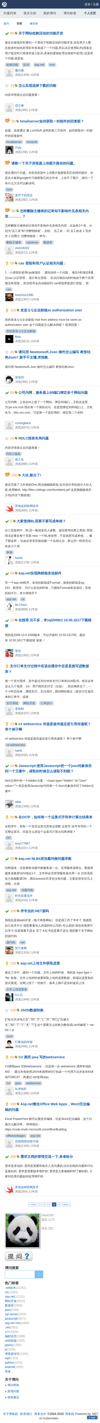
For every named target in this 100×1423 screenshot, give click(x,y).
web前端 (15, 1340)
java (18, 1083)
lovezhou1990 (24, 295)
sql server (15, 1314)
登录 (87, 4)
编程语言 (15, 1336)
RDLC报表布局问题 (33, 438)
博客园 (69, 1414)
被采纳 (34, 23)
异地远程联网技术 (27, 506)
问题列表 (10, 13)
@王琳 (19, 105)
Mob (18, 337)
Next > (66, 1204)
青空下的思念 (24, 195)
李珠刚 (19, 709)
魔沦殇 (19, 70)
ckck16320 (22, 248)
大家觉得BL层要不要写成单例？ (41, 521)
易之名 (19, 459)
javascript (15, 1318)
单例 (9, 552)
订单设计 (46, 703)
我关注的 (30, 13)
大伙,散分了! (31, 475)
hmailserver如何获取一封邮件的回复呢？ (52, 121)
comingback (23, 423)
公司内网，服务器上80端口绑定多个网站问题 (53, 392)
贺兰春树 (21, 948)
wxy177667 (22, 843)
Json (9, 1036)
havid (18, 750)
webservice (33, 1083)
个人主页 (90, 13)
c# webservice (15, 745)
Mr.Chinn (21, 605)
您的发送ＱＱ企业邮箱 (20, 331)
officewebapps (15, 1136)
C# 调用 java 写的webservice (41, 1057)
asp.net (39, 64)
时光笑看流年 (24, 896)
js (10, 1349)
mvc (52, 64)
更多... (9, 1371)
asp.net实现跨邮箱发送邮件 (39, 573)
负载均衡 (27, 890)
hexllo (19, 558)
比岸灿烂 (21, 1089)
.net (11, 1327)
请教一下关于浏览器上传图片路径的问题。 (44, 163)
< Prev (32, 1204)
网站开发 (29, 703)
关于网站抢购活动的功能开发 (40, 33)
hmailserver (14, 142)
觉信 (18, 651)
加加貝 (19, 377)
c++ (11, 1332)
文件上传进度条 (16, 989)
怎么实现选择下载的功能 (37, 86)
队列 (26, 64)
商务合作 (40, 1414)
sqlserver (32, 242)
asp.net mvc (17, 1323)
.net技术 (15, 1288)
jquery (13, 1345)
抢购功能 (12, 64)
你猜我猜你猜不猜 (27, 1141)
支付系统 (12, 703)
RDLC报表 (13, 454)
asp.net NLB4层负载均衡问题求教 (44, 859)
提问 (6, 23)
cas (8, 289)
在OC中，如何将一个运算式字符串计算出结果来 (55, 817)
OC (8, 838)
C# (8, 1083)
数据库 (47, 242)
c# (23, 599)
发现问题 (13, 1391)
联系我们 (26, 1414)
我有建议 (13, 1397)
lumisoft (32, 142)
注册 (96, 4)
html (9, 189)
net (22, 942)
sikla (18, 802)
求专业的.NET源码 (34, 911)
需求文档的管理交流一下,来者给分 (46, 1157)
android (14, 1367)
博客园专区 (16, 1354)
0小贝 (19, 995)
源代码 (10, 942)
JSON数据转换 (31, 1010)
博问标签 (70, 13)
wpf (11, 1358)
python (13, 1362)
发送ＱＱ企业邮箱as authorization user (51, 310)
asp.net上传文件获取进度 (40, 963)
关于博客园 (10, 1414)
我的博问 (49, 13)
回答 (19, 23)
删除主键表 (13, 242)
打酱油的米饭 (24, 1042)
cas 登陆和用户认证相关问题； (42, 263)
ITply (18, 147)
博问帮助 (13, 1385)
